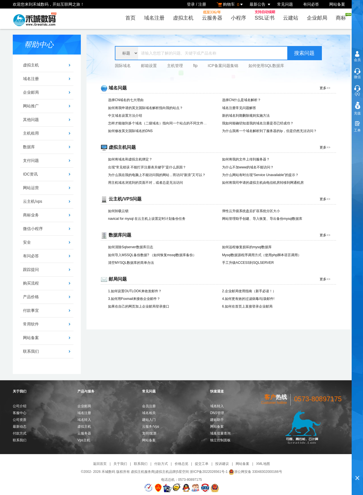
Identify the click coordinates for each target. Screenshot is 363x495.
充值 (357, 113)
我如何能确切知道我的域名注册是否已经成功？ (258, 123)
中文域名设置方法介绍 (125, 116)
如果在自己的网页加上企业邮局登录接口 (138, 306)
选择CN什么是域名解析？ (241, 100)
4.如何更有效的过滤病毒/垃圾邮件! (248, 299)
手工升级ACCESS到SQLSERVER (248, 263)
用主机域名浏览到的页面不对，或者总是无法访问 (145, 183)
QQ (357, 94)
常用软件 (31, 324)
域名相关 (149, 413)
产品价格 (31, 297)
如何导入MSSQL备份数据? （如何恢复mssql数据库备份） (152, 255)
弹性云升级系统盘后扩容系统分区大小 (251, 211)
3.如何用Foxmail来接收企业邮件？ (134, 299)
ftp (195, 65)
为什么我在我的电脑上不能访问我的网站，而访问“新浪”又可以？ (157, 175)
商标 (342, 17)
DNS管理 (217, 413)
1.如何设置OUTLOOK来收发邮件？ (135, 291)
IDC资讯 (30, 174)
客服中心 (19, 413)
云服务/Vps (150, 427)
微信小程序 (33, 228)
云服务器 (212, 15)
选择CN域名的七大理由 (125, 100)
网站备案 (337, 4)
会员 (357, 60)
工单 (357, 130)
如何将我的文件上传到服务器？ (246, 159)
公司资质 (19, 420)
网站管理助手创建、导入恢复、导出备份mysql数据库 (262, 219)
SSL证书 (266, 15)
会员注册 (149, 406)
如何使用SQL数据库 (266, 65)
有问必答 (311, 4)
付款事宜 (31, 310)
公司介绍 (19, 406)
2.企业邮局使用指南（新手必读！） (249, 291)
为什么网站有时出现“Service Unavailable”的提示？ (260, 175)
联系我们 (31, 351)
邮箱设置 (149, 65)
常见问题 (285, 4)
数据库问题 (120, 235)
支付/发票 (149, 433)
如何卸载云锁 (118, 211)
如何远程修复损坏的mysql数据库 (247, 247)
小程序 (238, 18)
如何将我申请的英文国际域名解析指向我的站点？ (145, 108)
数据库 (29, 147)
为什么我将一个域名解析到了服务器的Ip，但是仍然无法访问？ (269, 131)
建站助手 (217, 420)
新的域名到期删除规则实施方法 (246, 116)
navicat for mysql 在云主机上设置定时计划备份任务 (146, 219)
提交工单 (201, 464)
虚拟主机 (183, 18)
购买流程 (31, 283)
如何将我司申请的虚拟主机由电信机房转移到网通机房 (263, 183)
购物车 (230, 4)
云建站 (290, 18)
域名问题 (118, 87)
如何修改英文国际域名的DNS (130, 131)
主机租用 (31, 133)
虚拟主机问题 (122, 147)
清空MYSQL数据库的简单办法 (131, 263)
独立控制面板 (220, 440)
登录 (191, 4)
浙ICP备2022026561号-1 (208, 472)
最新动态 (19, 427)
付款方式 (19, 433)
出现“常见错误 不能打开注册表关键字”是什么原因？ (147, 167)
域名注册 (154, 18)
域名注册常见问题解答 (239, 108)
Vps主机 (83, 440)
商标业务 (31, 215)
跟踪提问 (31, 269)
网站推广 (31, 106)
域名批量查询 (220, 433)
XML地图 (263, 464)
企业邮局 (317, 18)
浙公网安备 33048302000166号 (255, 472)
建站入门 (149, 420)
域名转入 (84, 420)
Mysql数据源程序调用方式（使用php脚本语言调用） (261, 255)
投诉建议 (222, 464)
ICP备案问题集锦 (223, 65)
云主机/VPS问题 (125, 199)
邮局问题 (118, 279)
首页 (130, 18)
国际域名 (123, 65)
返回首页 (100, 464)
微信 (357, 77)
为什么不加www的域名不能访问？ (248, 167)
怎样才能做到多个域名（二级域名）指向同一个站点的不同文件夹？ (159, 123)
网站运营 (31, 187)
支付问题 (31, 160)
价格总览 (181, 464)
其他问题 (31, 119)
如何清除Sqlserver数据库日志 (130, 247)
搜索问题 (304, 53)
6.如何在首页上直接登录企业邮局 (247, 306)
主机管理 (175, 65)
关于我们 (120, 464)
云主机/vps (32, 201)
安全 (27, 242)
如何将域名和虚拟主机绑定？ (130, 159)
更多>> (325, 88)
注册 (202, 4)
